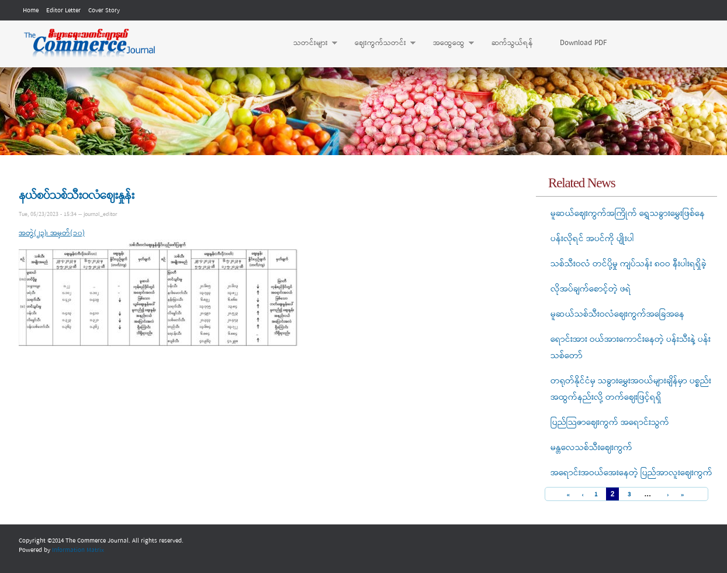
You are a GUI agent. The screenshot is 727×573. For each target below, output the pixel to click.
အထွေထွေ (447, 43)
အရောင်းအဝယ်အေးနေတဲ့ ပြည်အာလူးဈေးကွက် (631, 473)
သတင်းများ (309, 43)
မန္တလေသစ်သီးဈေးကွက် (591, 448)
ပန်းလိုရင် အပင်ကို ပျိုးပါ (592, 239)
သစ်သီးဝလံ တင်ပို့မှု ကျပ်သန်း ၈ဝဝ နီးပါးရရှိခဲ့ (629, 264)
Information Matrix (78, 550)
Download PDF (583, 43)
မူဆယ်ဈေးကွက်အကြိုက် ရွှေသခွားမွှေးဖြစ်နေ (628, 214)
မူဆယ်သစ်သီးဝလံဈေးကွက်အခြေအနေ (617, 314)
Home (31, 10)
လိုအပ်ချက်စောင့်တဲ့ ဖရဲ (591, 289)
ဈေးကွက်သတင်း (379, 43)
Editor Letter (63, 10)
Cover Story (104, 10)
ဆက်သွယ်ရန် (512, 43)
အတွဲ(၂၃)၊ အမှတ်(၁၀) (52, 233)
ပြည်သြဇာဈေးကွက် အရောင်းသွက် (610, 423)
